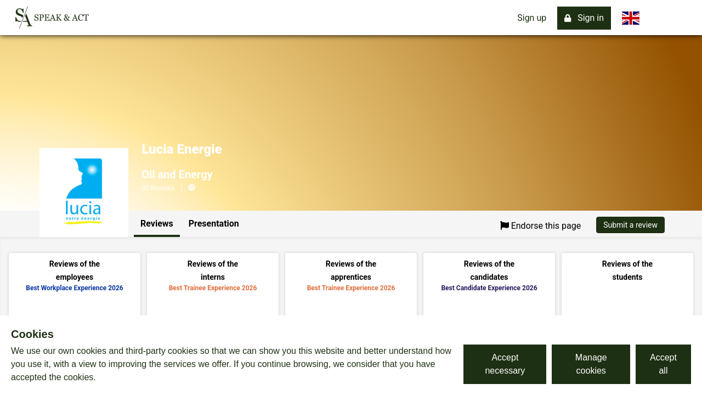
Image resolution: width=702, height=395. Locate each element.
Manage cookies (591, 364)
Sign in (584, 18)
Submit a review (630, 225)
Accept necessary (505, 364)
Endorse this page (540, 226)
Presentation (214, 223)
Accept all (663, 364)
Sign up (531, 18)
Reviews (156, 223)
